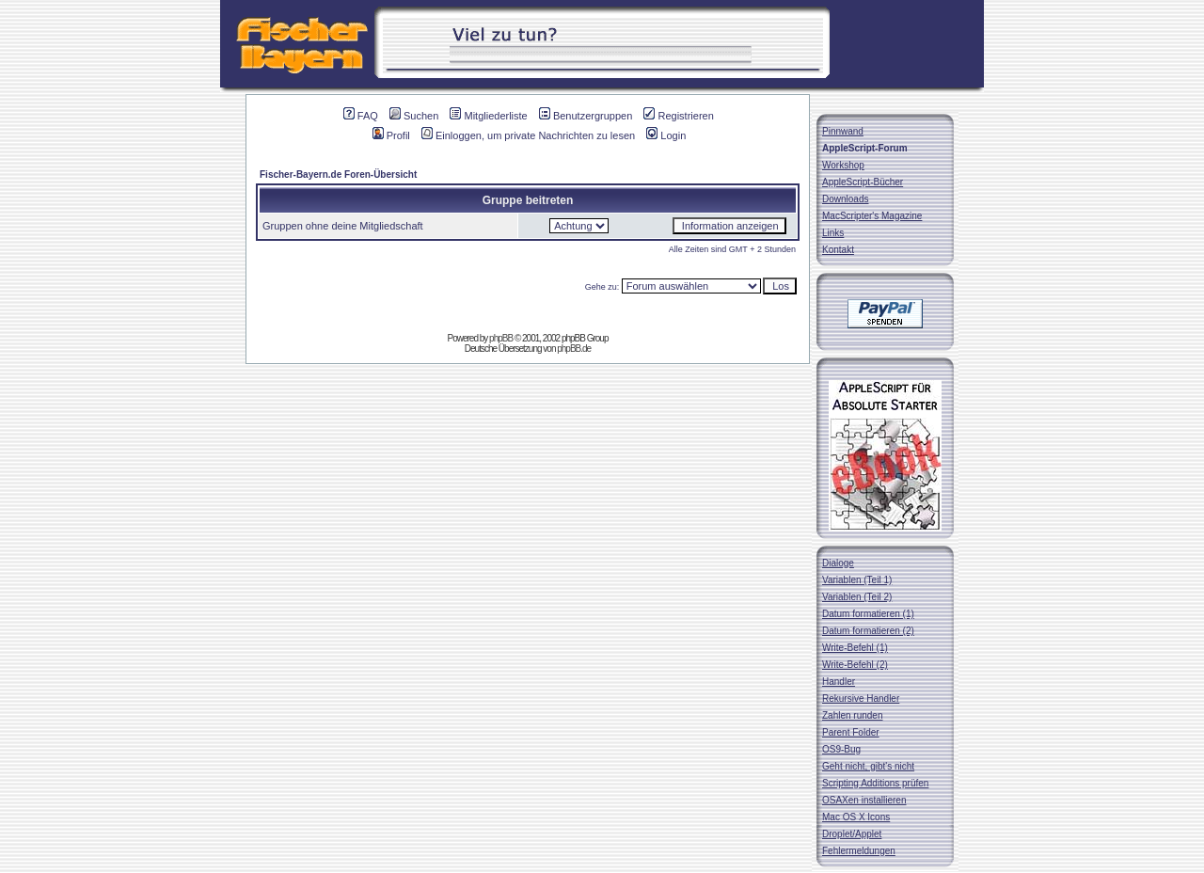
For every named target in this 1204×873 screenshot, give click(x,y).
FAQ (360, 115)
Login (666, 135)
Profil (391, 135)
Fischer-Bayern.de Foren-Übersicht (338, 174)
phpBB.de (574, 348)
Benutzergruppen (585, 115)
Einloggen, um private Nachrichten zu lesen (528, 135)
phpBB (501, 338)
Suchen (413, 115)
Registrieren (678, 115)
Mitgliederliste (488, 115)
